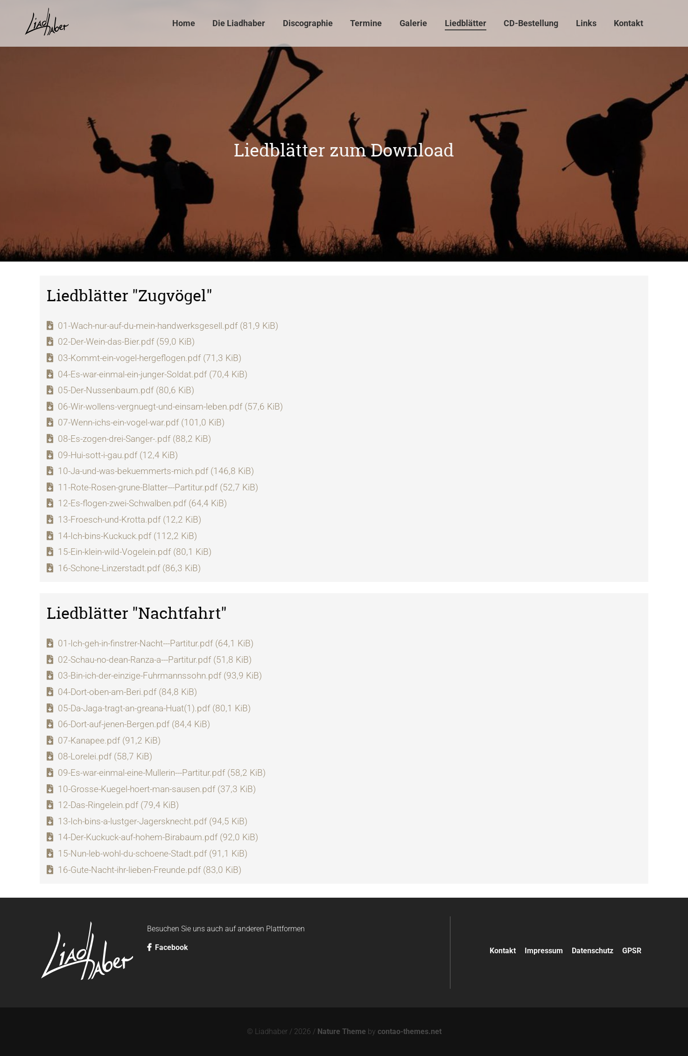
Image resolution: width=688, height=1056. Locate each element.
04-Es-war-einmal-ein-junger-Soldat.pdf (152, 374)
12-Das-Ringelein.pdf (118, 805)
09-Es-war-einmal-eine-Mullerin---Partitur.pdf (162, 772)
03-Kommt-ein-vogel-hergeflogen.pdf (149, 358)
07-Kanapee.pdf (109, 740)
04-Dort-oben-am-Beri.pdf (127, 692)
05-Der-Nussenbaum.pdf (126, 390)
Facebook (167, 947)
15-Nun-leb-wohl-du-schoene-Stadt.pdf (152, 853)
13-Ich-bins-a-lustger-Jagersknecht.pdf (152, 821)
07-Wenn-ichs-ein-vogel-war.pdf (141, 422)
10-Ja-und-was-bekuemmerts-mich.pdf (156, 471)
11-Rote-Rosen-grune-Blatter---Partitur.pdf (158, 487)
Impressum (544, 950)
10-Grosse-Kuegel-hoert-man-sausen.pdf (157, 789)
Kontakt (503, 950)
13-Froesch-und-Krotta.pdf (129, 519)
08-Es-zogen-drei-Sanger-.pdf (134, 438)
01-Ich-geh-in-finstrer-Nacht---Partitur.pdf (155, 643)
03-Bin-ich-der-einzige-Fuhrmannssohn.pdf (160, 675)
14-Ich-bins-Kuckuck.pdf (127, 536)
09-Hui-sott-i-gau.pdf (118, 455)
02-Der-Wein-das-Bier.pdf (126, 341)
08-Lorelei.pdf (105, 756)
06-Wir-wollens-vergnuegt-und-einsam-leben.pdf (170, 406)
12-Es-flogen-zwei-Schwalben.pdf (142, 503)
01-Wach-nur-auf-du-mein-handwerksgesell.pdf (168, 325)
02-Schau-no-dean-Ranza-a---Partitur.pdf (155, 659)
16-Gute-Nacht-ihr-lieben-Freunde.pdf (149, 870)
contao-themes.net (410, 1031)
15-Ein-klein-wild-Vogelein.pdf (134, 551)
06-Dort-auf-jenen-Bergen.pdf (134, 724)
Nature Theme (341, 1031)
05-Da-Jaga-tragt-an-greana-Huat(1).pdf (154, 708)
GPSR (631, 950)
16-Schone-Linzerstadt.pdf (129, 568)
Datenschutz (592, 950)
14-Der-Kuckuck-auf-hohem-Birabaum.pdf (158, 837)
